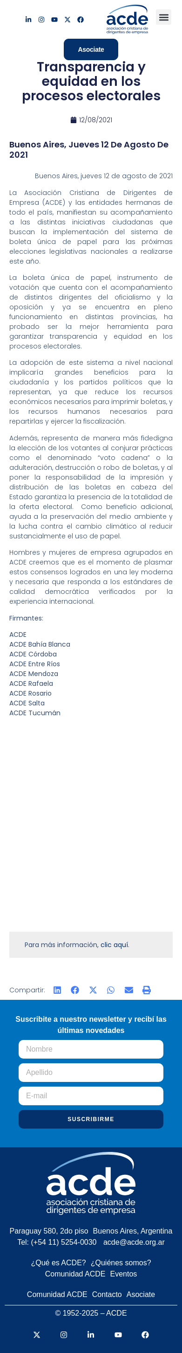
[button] (163, 17)
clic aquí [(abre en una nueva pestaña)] (114, 944)
